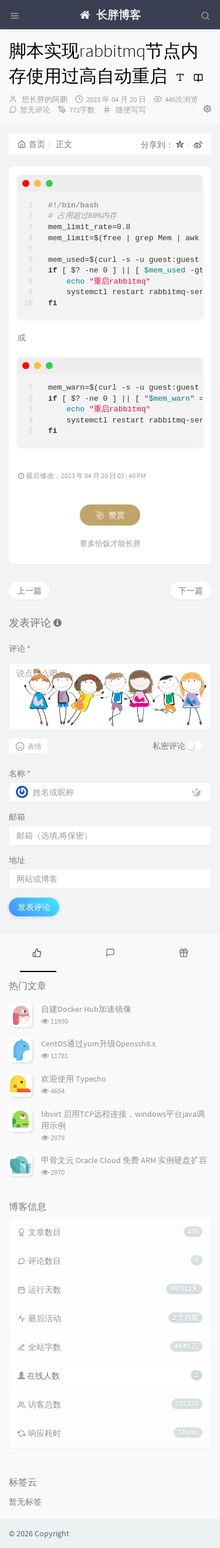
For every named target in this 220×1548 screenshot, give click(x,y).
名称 (20, 773)
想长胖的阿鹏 (44, 99)
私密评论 (169, 746)
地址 (17, 860)
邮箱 (17, 816)
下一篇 (190, 590)
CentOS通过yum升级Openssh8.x (98, 1043)
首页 (31, 144)
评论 (20, 648)
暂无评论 (35, 110)
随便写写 (131, 110)
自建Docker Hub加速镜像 (86, 1009)
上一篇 (29, 590)
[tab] (36, 951)
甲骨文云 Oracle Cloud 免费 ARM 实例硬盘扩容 (124, 1160)
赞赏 (110, 515)
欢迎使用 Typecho (73, 1078)
